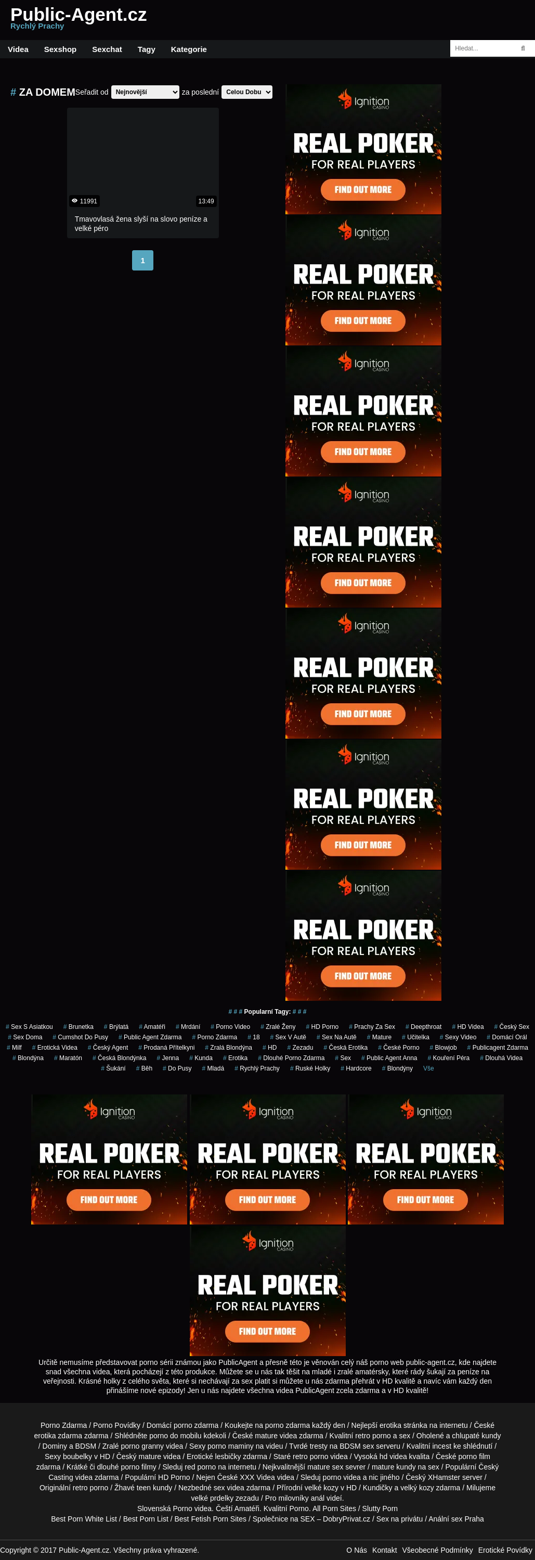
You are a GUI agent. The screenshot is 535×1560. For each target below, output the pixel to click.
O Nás (356, 1550)
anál (317, 1498)
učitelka (415, 1037)
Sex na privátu (399, 1519)
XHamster (444, 1477)
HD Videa (468, 1026)
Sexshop (60, 49)
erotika (235, 1058)
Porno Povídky (116, 1425)
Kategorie (189, 49)
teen (144, 1488)
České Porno (398, 1047)
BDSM (85, 1446)
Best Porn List (145, 1519)
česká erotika (345, 1047)
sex (343, 1058)
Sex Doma (25, 1037)
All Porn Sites (334, 1508)
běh (144, 1068)
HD (270, 1047)
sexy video (458, 1037)
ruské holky (310, 1068)
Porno (182, 1508)
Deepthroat (423, 1026)
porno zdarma (214, 1037)
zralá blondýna (228, 1047)
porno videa (342, 1477)
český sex (511, 1026)
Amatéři (152, 1026)
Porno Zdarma (64, 1425)
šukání (113, 1068)
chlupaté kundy (476, 1436)
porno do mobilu (175, 1436)
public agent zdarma (150, 1037)
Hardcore (356, 1068)
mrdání (188, 1026)
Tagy (146, 49)
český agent (108, 1047)
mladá (213, 1068)
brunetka (78, 1026)
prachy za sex (372, 1026)
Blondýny (397, 1068)
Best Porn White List (84, 1519)
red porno (200, 1467)
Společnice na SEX (284, 1519)
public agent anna (389, 1058)
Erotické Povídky (505, 1550)
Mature (379, 1037)
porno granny (142, 1446)
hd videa (393, 1456)
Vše (428, 1068)
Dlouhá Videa (501, 1058)
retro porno (372, 1436)
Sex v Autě (288, 1037)
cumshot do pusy (80, 1037)
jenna (167, 1058)
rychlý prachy (257, 1068)
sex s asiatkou (29, 1026)
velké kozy (321, 1488)
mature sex (325, 1467)
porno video (230, 1026)
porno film (474, 1456)
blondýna (28, 1058)
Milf (14, 1047)
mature (266, 1436)
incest (441, 1446)
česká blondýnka (119, 1058)
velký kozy (417, 1488)
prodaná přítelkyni (166, 1047)
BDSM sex (357, 1446)
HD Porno (322, 1026)
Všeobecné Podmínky (437, 1550)
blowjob (443, 1047)
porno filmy (138, 1467)
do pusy (177, 1068)
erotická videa (54, 1047)
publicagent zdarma (497, 1047)
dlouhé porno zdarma (291, 1058)
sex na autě (337, 1037)
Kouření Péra (449, 1058)
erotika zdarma (58, 1436)
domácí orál (507, 1037)
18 (253, 1037)
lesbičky (228, 1456)
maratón (68, 1058)
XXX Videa (257, 1477)
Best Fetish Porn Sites (210, 1519)
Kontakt (384, 1550)
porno (183, 1425)
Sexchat (107, 49)
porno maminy (230, 1446)
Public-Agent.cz (78, 20)
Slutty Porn (380, 1508)
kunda (201, 1058)
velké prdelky (212, 1498)
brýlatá (116, 1026)
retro (80, 1488)
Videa (18, 49)
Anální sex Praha (456, 1519)
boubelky (77, 1456)
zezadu (300, 1047)
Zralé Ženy (277, 1026)
